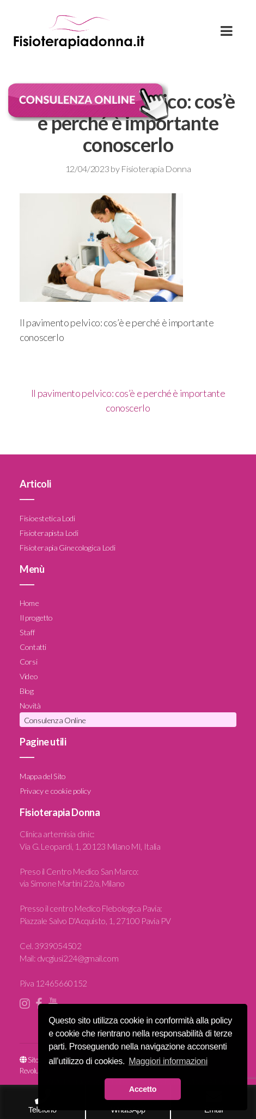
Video (29, 676)
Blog (27, 691)
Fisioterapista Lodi (49, 533)
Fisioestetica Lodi (47, 518)
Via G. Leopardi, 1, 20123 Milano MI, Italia (90, 846)
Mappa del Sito (43, 776)
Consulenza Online (55, 720)
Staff (27, 632)
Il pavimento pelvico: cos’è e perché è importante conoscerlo (128, 400)
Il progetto (36, 617)
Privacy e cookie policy (55, 790)
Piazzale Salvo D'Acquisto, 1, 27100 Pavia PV (95, 921)
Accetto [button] (142, 1089)
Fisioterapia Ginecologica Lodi (67, 547)
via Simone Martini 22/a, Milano (72, 883)
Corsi (28, 661)
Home (29, 603)
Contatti (33, 647)
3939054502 (57, 946)
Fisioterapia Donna (156, 168)
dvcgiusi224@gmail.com (77, 958)
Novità (30, 705)
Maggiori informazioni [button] (168, 1061)
